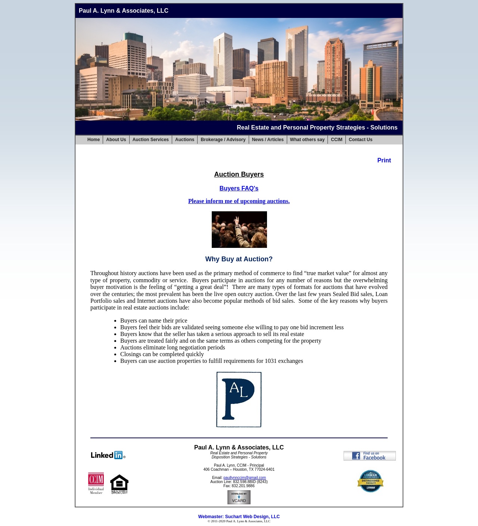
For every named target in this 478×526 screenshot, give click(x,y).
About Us (116, 139)
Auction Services (151, 139)
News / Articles (268, 139)
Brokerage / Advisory (223, 139)
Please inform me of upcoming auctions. (239, 201)
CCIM (336, 139)
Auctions (184, 139)
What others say (307, 139)
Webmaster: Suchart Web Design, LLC (239, 516)
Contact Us (360, 139)
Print (384, 160)
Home (93, 139)
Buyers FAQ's (239, 188)
